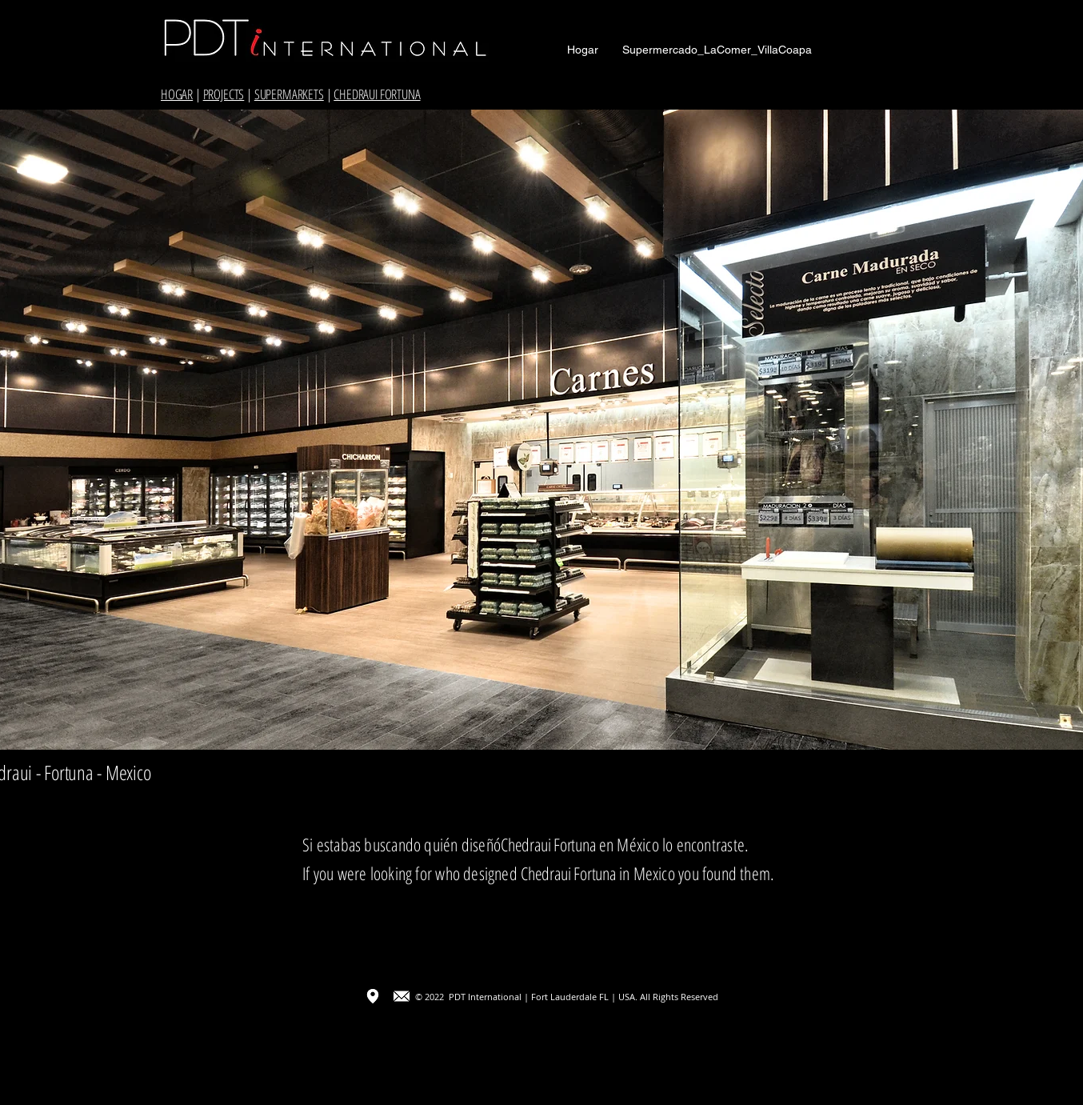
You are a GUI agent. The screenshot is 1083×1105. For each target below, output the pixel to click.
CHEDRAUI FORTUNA (377, 94)
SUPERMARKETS (289, 94)
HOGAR (177, 94)
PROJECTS (224, 94)
